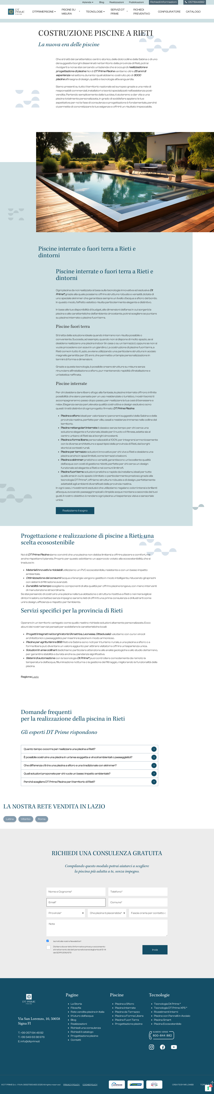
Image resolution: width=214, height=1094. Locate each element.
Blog (101, 2)
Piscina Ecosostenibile (167, 1023)
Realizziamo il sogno (75, 510)
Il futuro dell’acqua (82, 1015)
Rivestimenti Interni (166, 1011)
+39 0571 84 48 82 (32, 1032)
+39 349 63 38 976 (33, 1037)
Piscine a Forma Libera (129, 1015)
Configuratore (169, 11)
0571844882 (194, 2)
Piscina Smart (162, 1019)
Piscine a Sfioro (124, 1003)
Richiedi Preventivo (141, 11)
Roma (41, 819)
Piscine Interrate (125, 1007)
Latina (10, 819)
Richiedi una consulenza (86, 1027)
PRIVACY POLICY (71, 1084)
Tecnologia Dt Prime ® (167, 1003)
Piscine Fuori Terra (127, 1019)
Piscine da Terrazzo (127, 1011)
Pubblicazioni (136, 2)
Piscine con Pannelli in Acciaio (172, 1015)
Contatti (76, 1039)
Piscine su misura (71, 11)
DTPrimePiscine (44, 11)
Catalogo (193, 11)
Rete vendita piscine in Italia (87, 1011)
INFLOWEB (189, 1084)
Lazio (35, 676)
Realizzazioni (117, 2)
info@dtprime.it (30, 1041)
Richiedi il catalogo (82, 1031)
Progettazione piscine (84, 1035)
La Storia (76, 1003)
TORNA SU (207, 1084)
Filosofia (76, 1007)
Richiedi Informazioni (163, 2)
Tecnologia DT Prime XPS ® (170, 1007)
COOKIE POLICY (90, 1084)
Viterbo (26, 819)
